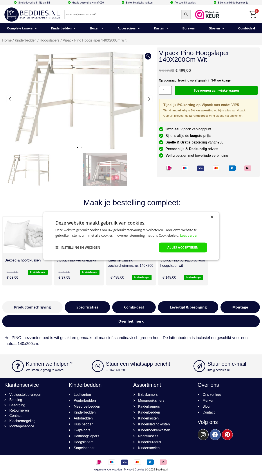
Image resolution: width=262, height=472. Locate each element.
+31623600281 (116, 370)
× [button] (211, 217)
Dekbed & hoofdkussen (22, 260)
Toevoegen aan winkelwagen (216, 90)
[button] (77, 147)
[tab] (32, 307)
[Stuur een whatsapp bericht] (98, 366)
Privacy (128, 469)
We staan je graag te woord (44, 370)
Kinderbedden (63, 28)
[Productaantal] (165, 90)
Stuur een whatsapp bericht (138, 364)
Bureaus (188, 28)
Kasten (161, 28)
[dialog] (131, 236)
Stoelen (216, 28)
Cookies (139, 469)
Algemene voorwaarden (108, 469)
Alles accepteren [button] (182, 247)
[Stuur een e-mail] (199, 366)
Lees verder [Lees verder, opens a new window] (189, 235)
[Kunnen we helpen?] (18, 366)
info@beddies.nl (219, 370)
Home (7, 40)
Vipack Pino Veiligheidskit (76, 260)
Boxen (96, 28)
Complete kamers (22, 28)
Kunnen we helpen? (49, 364)
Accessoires (128, 28)
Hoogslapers (50, 40)
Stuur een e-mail (227, 364)
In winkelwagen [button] (37, 272)
